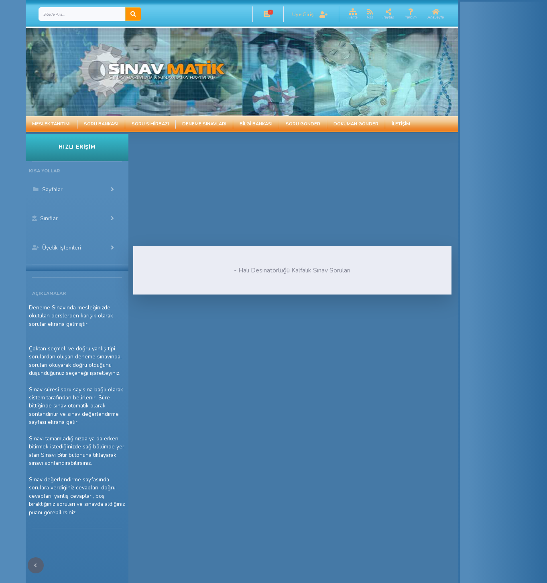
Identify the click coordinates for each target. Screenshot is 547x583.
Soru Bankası (101, 124)
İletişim (401, 124)
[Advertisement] (265, 190)
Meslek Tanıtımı (51, 124)
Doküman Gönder (355, 124)
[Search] (82, 14)
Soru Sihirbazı (150, 124)
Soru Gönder (303, 124)
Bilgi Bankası (256, 124)
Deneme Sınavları (204, 124)
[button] (267, 14)
